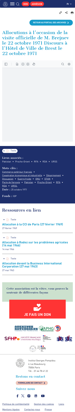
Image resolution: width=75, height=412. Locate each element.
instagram (28, 396)
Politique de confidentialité (15, 404)
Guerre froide (24, 178)
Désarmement (53, 175)
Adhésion (37, 4)
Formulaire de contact (30, 383)
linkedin (35, 396)
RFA (58, 182)
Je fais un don (37, 314)
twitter (23, 396)
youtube (42, 396)
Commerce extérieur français (17, 171)
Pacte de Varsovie (11, 182)
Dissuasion (7, 178)
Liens (61, 404)
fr (69, 3)
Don (25, 4)
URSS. (14, 185)
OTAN (47, 178)
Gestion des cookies (44, 404)
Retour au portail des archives (49, 22)
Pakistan (28, 182)
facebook (17, 396)
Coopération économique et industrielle (22, 175)
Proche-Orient (44, 182)
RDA (4, 185)
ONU (37, 178)
